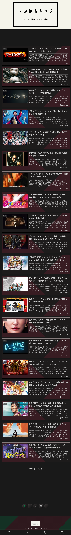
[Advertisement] (35, 39)
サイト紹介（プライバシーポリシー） (35, 528)
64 (41, 506)
